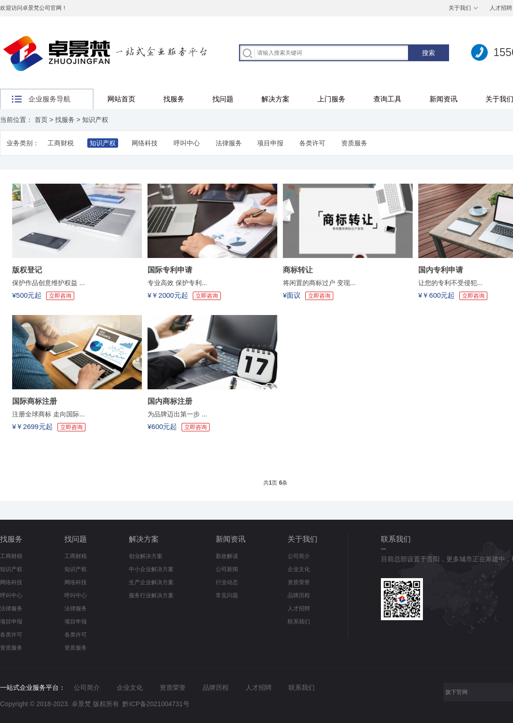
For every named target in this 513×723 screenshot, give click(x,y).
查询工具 (387, 99)
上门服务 (331, 99)
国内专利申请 (440, 270)
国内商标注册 (170, 401)
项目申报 (270, 143)
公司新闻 (227, 569)
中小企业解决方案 (151, 569)
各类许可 (312, 143)
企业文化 (299, 569)
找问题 (222, 99)
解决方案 (275, 99)
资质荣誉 (299, 582)
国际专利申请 (170, 270)
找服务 (173, 99)
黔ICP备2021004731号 (155, 704)
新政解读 (227, 556)
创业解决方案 (145, 556)
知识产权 (95, 119)
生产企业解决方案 (151, 582)
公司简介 (299, 556)
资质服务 (354, 143)
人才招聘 (299, 608)
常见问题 (227, 595)
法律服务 (229, 143)
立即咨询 (60, 296)
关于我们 (460, 8)
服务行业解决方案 (151, 595)
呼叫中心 (187, 143)
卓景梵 (81, 704)
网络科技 (145, 143)
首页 (41, 119)
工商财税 (61, 143)
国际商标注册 (34, 401)
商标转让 (298, 270)
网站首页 (121, 99)
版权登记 (27, 270)
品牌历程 (299, 595)
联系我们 (299, 621)
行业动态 (227, 582)
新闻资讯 (443, 99)
